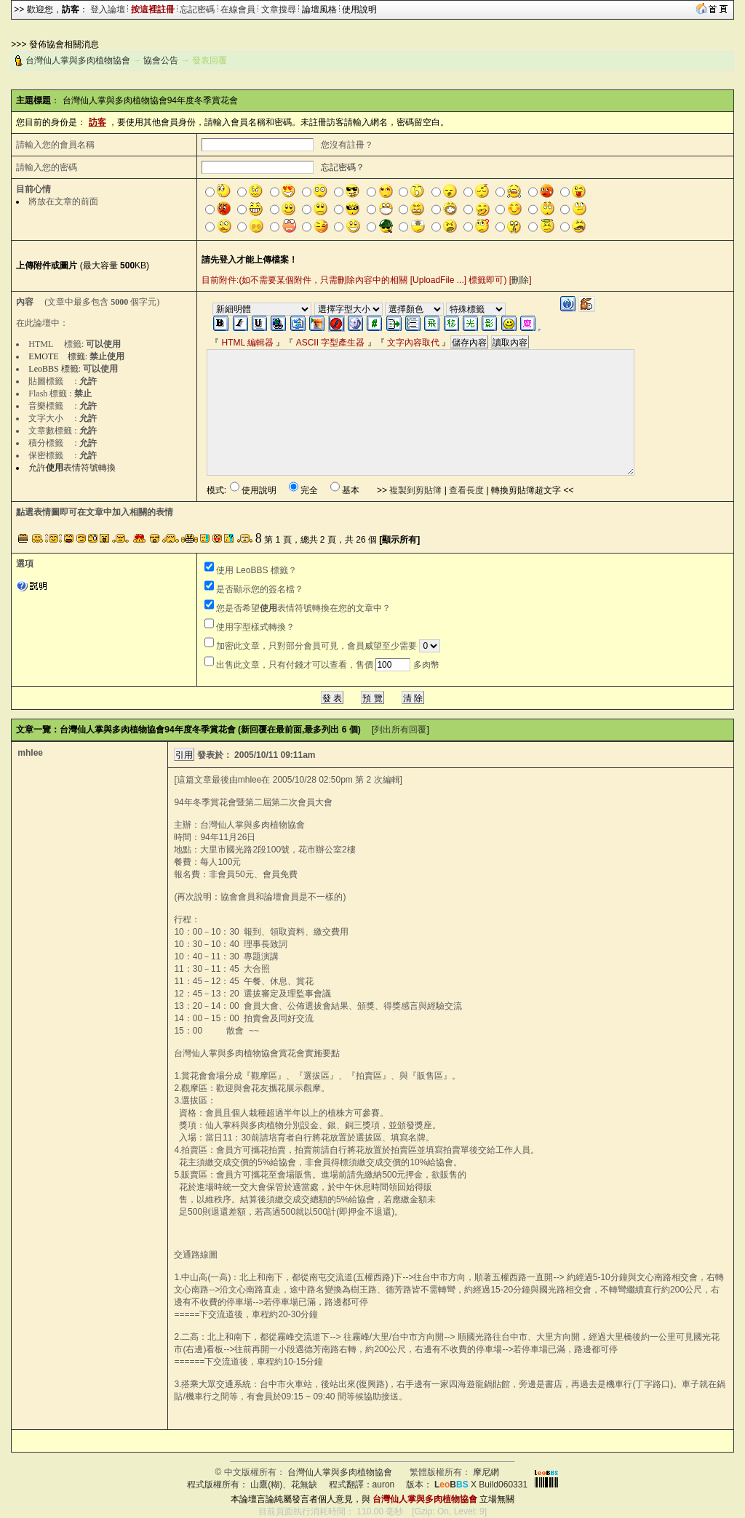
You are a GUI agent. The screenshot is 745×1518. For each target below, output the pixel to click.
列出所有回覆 (400, 729)
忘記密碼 (197, 9)
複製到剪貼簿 (415, 490)
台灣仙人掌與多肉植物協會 (77, 60)
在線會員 (237, 9)
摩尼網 (486, 1472)
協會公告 (160, 60)
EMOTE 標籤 (56, 356)
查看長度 (466, 490)
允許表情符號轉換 (72, 468)
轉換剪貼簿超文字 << (532, 490)
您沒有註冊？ (347, 145)
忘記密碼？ (342, 167)
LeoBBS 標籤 (53, 369)
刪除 (520, 280)
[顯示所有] (399, 540)
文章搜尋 (278, 9)
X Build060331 (480, 1484)
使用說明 (359, 9)
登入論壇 (107, 9)
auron (383, 1484)
